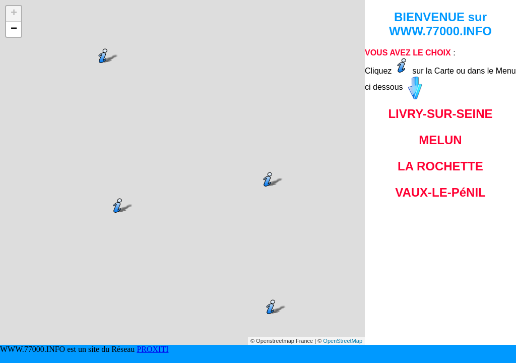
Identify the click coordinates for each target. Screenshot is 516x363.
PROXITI (152, 349)
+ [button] (14, 13)
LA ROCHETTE (440, 166)
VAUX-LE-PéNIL (440, 192)
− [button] (14, 29)
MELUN (440, 140)
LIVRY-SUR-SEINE (440, 113)
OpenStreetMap (342, 341)
